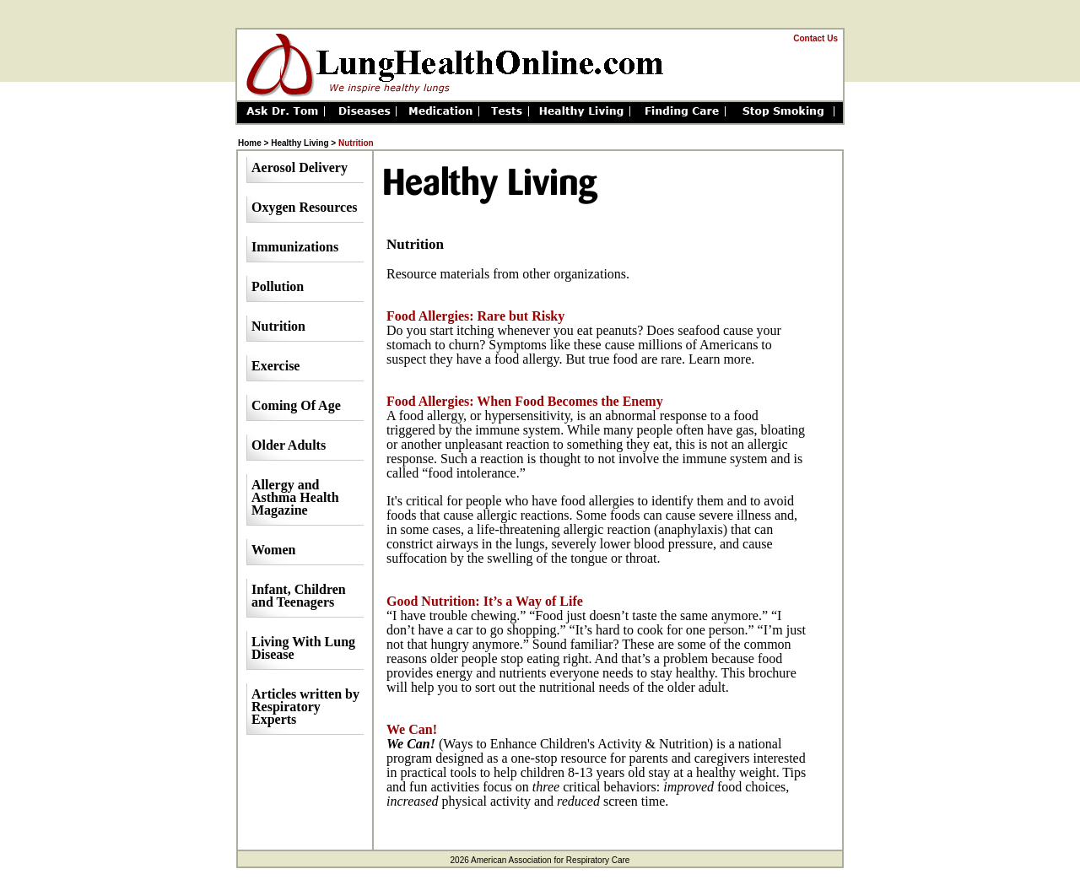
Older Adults (288, 445)
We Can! (411, 729)
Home (250, 143)
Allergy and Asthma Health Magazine (295, 497)
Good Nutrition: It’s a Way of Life (484, 601)
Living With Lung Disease (303, 647)
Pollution (277, 286)
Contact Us (815, 38)
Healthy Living (299, 143)
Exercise (275, 366)
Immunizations (294, 247)
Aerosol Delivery (299, 167)
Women (273, 549)
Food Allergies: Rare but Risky (475, 316)
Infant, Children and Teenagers (298, 595)
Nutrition (278, 326)
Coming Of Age (296, 405)
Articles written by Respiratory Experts (305, 706)
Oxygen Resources (304, 207)
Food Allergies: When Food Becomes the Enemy (524, 401)
